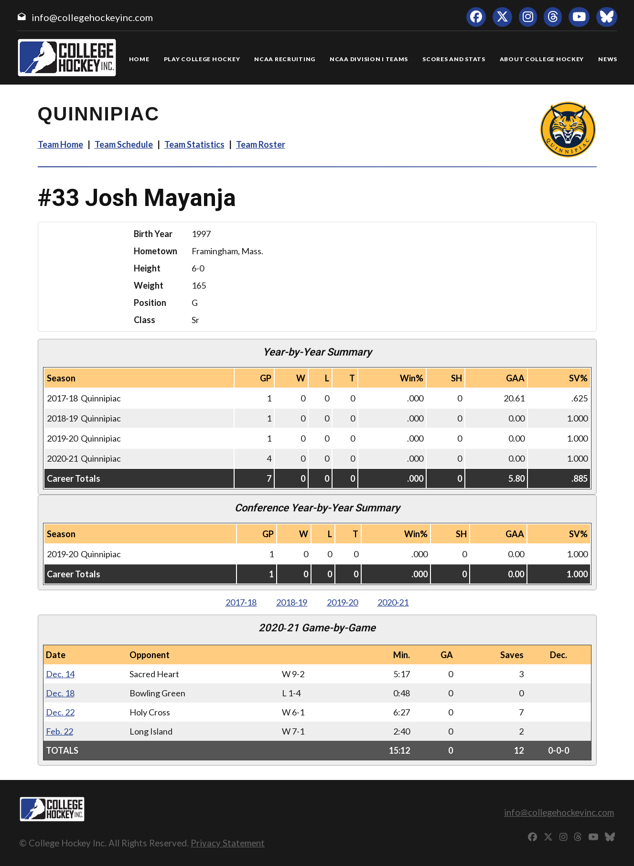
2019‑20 (342, 602)
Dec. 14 (60, 674)
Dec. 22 (60, 712)
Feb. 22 (59, 731)
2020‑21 (393, 602)
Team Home (60, 144)
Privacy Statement (228, 842)
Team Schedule (124, 144)
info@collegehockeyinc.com (92, 17)
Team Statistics (194, 144)
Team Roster (260, 144)
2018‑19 (292, 602)
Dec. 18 (60, 693)
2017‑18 (241, 602)
